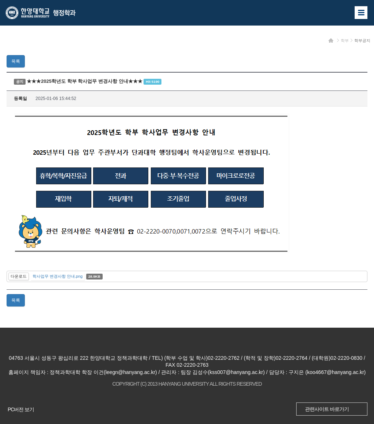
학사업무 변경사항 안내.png (58, 276)
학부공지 (362, 40)
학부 (345, 40)
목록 (15, 61)
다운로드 (19, 276)
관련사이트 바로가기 (327, 409)
